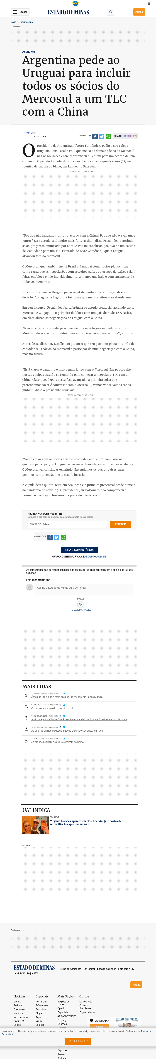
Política (18, 1005)
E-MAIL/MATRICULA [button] (81, 609)
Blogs (39, 1013)
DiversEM (19, 1021)
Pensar (61, 1054)
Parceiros (41, 1009)
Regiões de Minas (63, 1003)
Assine (139, 11)
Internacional (27, 22)
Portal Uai (41, 1001)
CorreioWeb (85, 1001)
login (90, 556)
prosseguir (78, 1041)
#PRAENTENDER (66, 1016)
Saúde (17, 1024)
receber (120, 524)
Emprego (62, 1020)
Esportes (62, 1050)
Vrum (39, 1021)
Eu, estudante (87, 1012)
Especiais (62, 1012)
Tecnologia (63, 1046)
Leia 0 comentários (79, 550)
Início (13, 22)
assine (102, 556)
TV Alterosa (42, 1005)
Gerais (17, 1001)
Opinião (61, 1008)
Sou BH (40, 1024)
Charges (62, 1024)
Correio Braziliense (85, 1007)
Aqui (38, 1017)
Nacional (18, 1013)
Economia (19, 1009)
